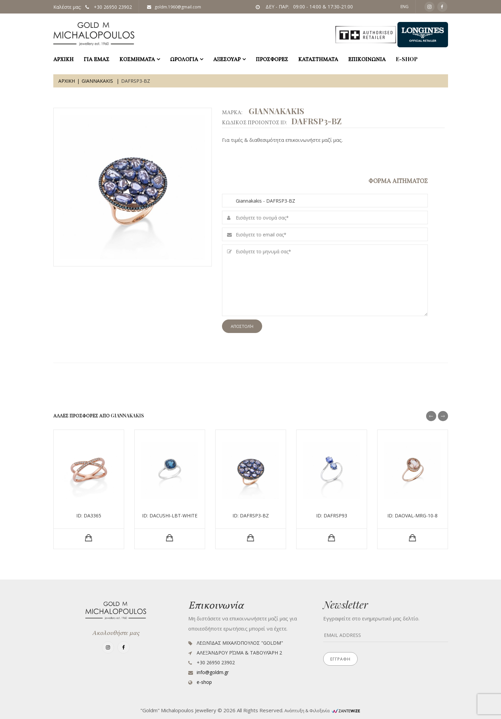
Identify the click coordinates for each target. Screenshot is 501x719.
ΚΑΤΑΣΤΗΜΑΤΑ (318, 58)
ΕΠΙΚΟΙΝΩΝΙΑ (367, 58)
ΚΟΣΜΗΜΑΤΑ (137, 58)
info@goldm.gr (213, 672)
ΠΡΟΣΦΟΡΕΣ (272, 58)
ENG (404, 6)
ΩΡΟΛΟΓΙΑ (184, 58)
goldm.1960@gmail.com (174, 7)
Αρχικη (66, 81)
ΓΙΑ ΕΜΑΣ (96, 58)
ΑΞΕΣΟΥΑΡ (227, 58)
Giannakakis (98, 81)
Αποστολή (242, 326)
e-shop (407, 58)
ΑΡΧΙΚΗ (63, 58)
